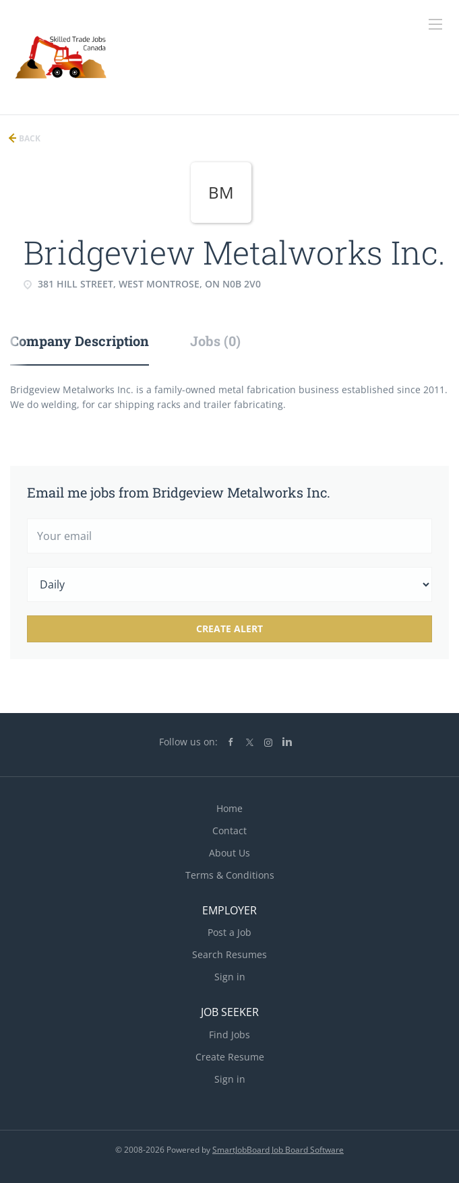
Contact (229, 830)
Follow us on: (188, 741)
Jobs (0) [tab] (215, 340)
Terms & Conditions (229, 875)
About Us (229, 852)
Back (28, 138)
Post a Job (229, 932)
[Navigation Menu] (435, 24)
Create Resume (229, 1056)
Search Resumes (229, 954)
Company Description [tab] (79, 340)
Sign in (229, 976)
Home (229, 808)
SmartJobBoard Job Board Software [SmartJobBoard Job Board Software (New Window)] (278, 1149)
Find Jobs (229, 1034)
